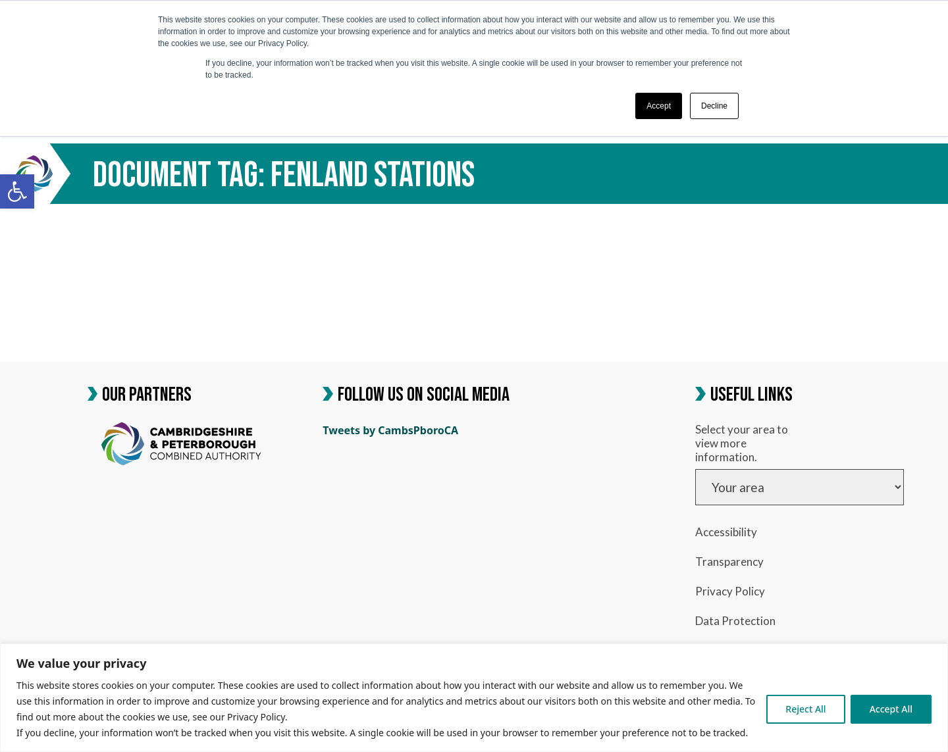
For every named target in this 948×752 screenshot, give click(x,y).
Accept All (891, 709)
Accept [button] (658, 106)
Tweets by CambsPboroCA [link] (390, 430)
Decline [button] (714, 106)
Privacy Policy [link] (730, 591)
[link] (17, 191)
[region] (474, 697)
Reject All (805, 709)
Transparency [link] (729, 561)
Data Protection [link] (735, 621)
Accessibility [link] (726, 532)
